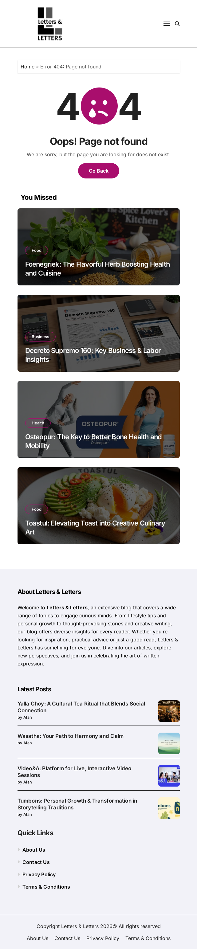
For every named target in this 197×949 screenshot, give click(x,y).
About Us (33, 850)
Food (36, 250)
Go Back (98, 171)
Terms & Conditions (46, 887)
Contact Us (36, 862)
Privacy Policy (39, 874)
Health (38, 422)
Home (27, 66)
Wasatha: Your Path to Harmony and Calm (71, 736)
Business (40, 336)
